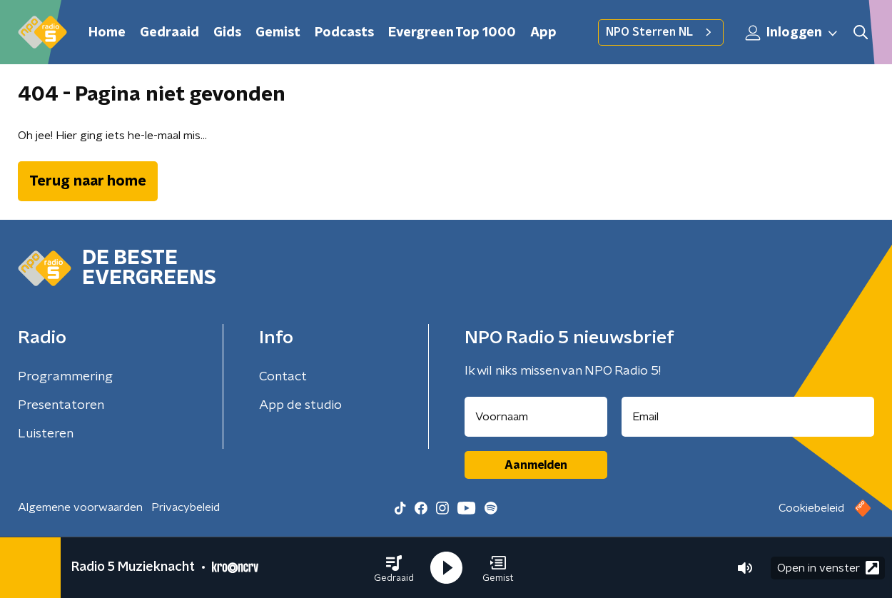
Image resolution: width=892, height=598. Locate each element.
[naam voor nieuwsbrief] (536, 417)
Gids (227, 32)
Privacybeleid (185, 507)
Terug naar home (87, 181)
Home (107, 32)
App (543, 32)
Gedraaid (169, 32)
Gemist (277, 32)
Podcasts (344, 32)
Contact (283, 376)
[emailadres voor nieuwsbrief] (748, 417)
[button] (394, 568)
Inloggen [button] (792, 33)
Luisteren (46, 433)
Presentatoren (61, 405)
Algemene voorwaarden (80, 507)
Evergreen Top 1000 (452, 32)
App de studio (300, 405)
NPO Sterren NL (661, 32)
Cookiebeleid (811, 508)
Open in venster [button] (828, 567)
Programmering (65, 376)
